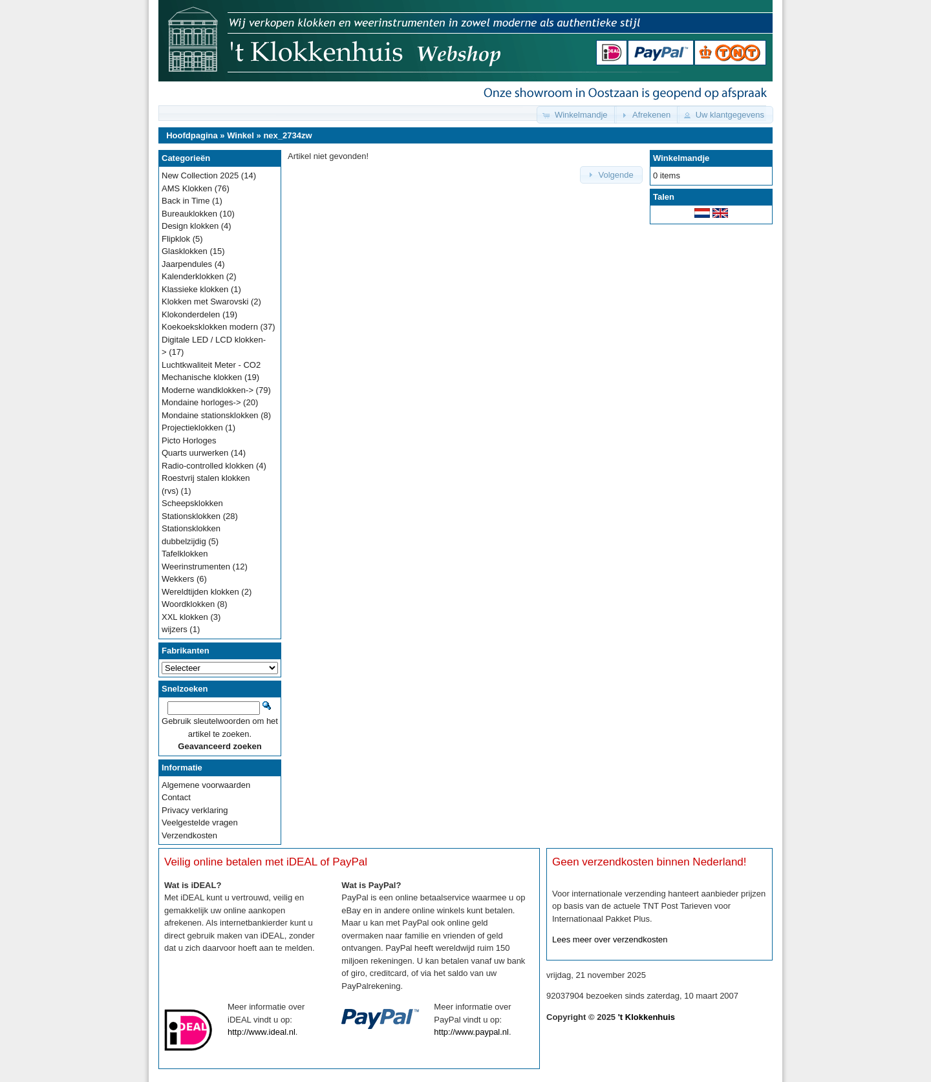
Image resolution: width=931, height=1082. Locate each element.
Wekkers (178, 579)
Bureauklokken (189, 213)
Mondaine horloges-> (201, 402)
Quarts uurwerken (195, 453)
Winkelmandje (681, 158)
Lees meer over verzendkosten (609, 939)
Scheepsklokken (192, 503)
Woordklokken (188, 604)
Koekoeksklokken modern (210, 327)
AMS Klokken (187, 188)
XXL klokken (185, 617)
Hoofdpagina (191, 135)
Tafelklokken (185, 553)
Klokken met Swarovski (205, 301)
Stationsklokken (191, 516)
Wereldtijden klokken (200, 592)
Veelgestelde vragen (200, 822)
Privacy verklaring (195, 810)
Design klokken (190, 226)
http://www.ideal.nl (261, 1032)
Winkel (240, 135)
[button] (577, 114)
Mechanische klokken (202, 377)
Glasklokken (185, 251)
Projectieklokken (192, 427)
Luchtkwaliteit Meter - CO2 (211, 365)
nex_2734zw (287, 135)
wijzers (174, 629)
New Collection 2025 (200, 175)
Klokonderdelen (191, 314)
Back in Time (185, 201)
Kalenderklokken (193, 276)
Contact (176, 797)
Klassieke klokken (195, 289)
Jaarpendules (187, 264)
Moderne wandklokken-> (207, 390)
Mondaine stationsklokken (210, 415)
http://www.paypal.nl (471, 1032)
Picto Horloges (189, 440)
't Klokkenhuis (646, 1017)
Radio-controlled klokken (207, 466)
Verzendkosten (189, 835)
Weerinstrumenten (196, 566)
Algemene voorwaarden (206, 785)
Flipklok (176, 239)
